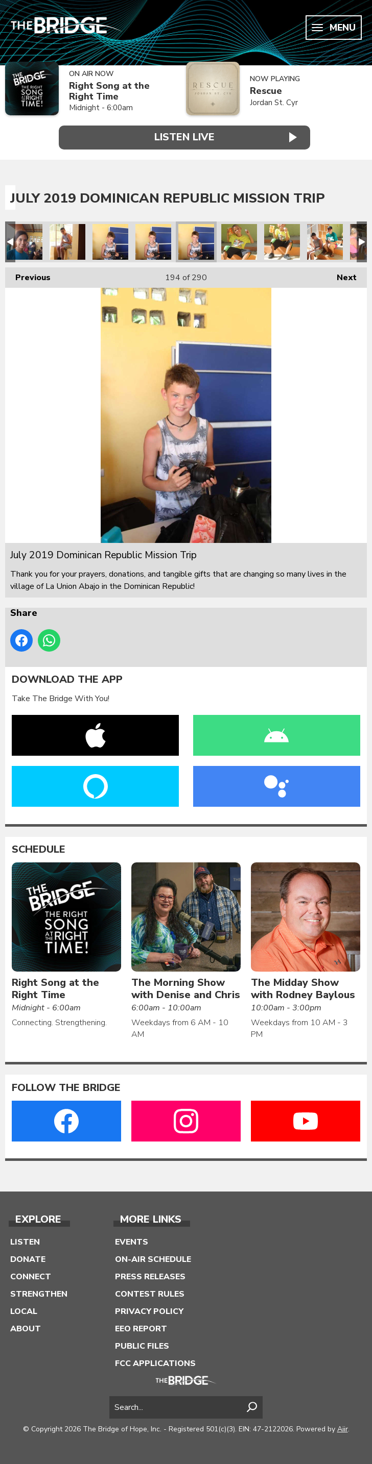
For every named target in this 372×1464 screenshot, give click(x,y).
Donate (27, 1258)
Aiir (342, 1428)
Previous (28, 274)
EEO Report (141, 1327)
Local (23, 1310)
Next (342, 274)
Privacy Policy (149, 1310)
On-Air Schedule (153, 1258)
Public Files (142, 1345)
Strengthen (38, 1293)
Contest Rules (149, 1293)
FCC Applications (155, 1362)
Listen (25, 1241)
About (25, 1327)
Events (131, 1241)
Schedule (38, 848)
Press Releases (150, 1275)
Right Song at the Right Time (109, 91)
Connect (30, 1275)
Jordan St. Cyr (274, 102)
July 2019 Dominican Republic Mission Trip (24, 241)
